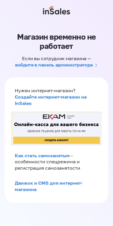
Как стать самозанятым (42, 155)
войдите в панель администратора (54, 65)
